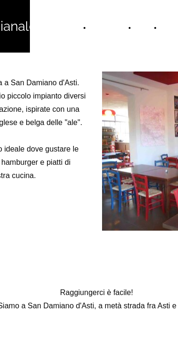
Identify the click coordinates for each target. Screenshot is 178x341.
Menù (144, 27)
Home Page (109, 27)
